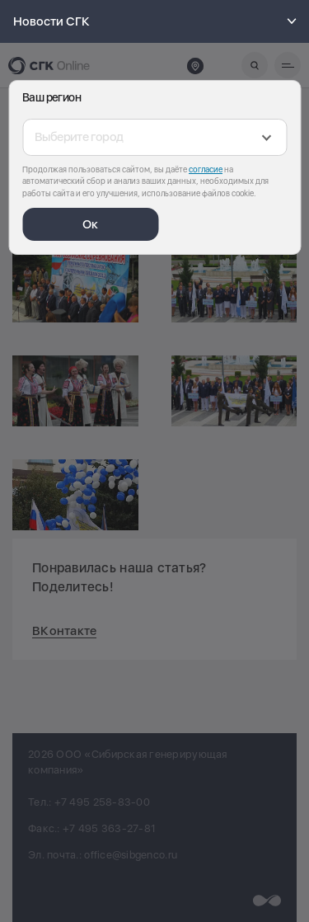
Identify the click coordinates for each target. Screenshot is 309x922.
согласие (205, 169)
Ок (90, 224)
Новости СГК (157, 21)
